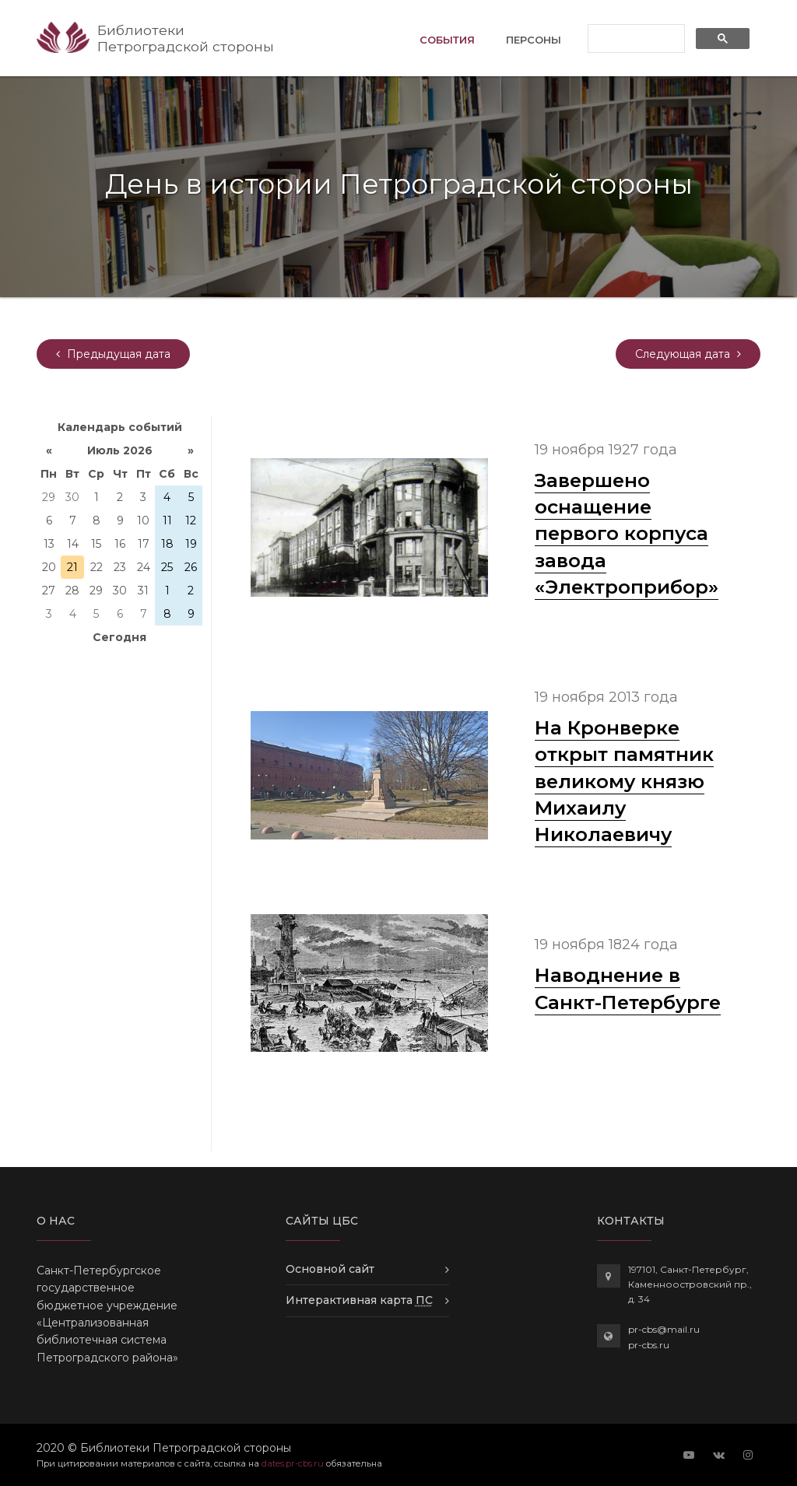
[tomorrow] (688, 354)
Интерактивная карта (359, 1300)
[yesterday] (113, 354)
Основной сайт (330, 1269)
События (447, 38)
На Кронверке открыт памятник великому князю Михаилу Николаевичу (624, 781)
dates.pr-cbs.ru (293, 1463)
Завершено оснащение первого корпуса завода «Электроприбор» (626, 533)
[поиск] (634, 39)
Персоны (533, 39)
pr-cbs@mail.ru (664, 1329)
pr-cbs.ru (648, 1345)
